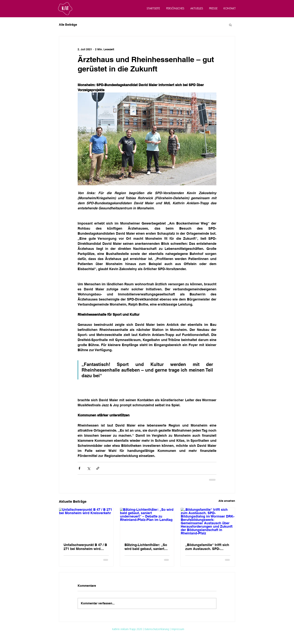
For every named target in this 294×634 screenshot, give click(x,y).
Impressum (177, 629)
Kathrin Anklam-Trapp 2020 (127, 629)
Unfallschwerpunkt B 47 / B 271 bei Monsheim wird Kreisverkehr (85, 547)
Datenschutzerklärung (157, 629)
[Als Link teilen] (98, 468)
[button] (230, 24)
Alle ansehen (226, 500)
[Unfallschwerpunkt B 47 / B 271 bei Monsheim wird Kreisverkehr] (86, 523)
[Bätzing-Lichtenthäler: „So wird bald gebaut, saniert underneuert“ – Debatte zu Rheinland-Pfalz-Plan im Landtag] (147, 523)
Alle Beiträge (68, 24)
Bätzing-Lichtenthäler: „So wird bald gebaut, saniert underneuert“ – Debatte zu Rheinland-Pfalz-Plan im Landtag (145, 547)
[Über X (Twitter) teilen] (88, 468)
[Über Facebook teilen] (79, 468)
